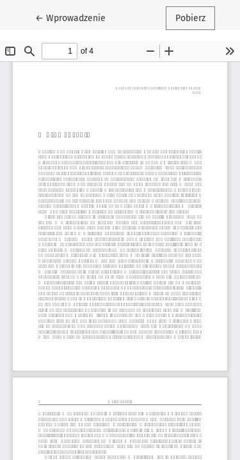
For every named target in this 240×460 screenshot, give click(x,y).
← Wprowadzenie (75, 17)
